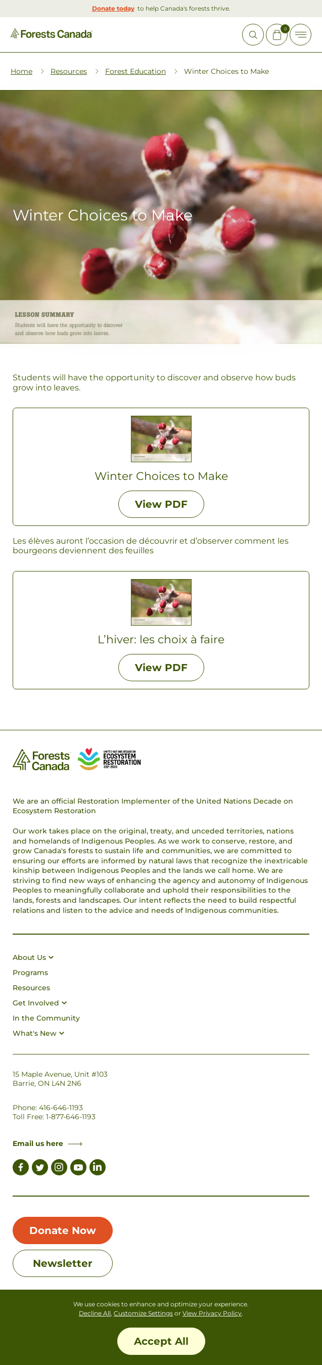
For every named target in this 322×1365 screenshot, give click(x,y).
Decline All (95, 1313)
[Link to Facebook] (20, 1168)
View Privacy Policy (212, 1313)
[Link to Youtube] (78, 1168)
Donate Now (62, 1230)
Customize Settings (143, 1313)
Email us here (47, 1143)
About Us (33, 957)
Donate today (113, 8)
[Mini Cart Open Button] (277, 35)
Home (21, 71)
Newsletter (63, 1263)
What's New (38, 1033)
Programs (30, 972)
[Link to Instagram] (59, 1168)
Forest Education (135, 71)
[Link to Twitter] (39, 1168)
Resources (69, 71)
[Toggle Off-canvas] (300, 35)
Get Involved (40, 1002)
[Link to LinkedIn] (97, 1168)
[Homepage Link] (52, 35)
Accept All (161, 1341)
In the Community (46, 1018)
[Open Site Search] (253, 35)
